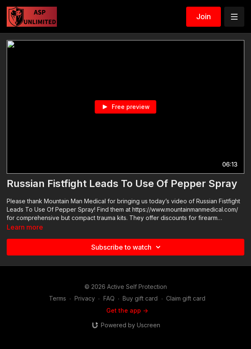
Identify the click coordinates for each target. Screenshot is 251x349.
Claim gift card (185, 298)
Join (203, 16)
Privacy (84, 298)
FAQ (109, 298)
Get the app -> (127, 310)
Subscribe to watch (127, 247)
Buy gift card (140, 298)
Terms (57, 298)
